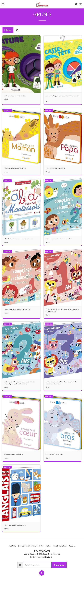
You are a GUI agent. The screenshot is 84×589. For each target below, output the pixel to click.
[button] (3, 4)
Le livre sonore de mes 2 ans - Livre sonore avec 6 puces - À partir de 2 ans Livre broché (19, 383)
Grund (6, 99)
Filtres (7, 30)
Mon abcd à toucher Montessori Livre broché (18, 239)
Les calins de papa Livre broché (55, 168)
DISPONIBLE (7, 110)
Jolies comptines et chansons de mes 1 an (17, 309)
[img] (21, 64)
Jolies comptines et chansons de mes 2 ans (59, 239)
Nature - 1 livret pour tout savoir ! (15, 96)
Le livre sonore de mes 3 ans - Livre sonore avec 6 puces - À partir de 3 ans (61, 383)
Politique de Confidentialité (41, 557)
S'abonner (59, 565)
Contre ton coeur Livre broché (14, 454)
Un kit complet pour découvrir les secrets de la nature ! (62, 97)
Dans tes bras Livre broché (54, 454)
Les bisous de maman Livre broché (15, 168)
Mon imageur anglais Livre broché (15, 525)
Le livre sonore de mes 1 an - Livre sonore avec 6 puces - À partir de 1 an (62, 310)
